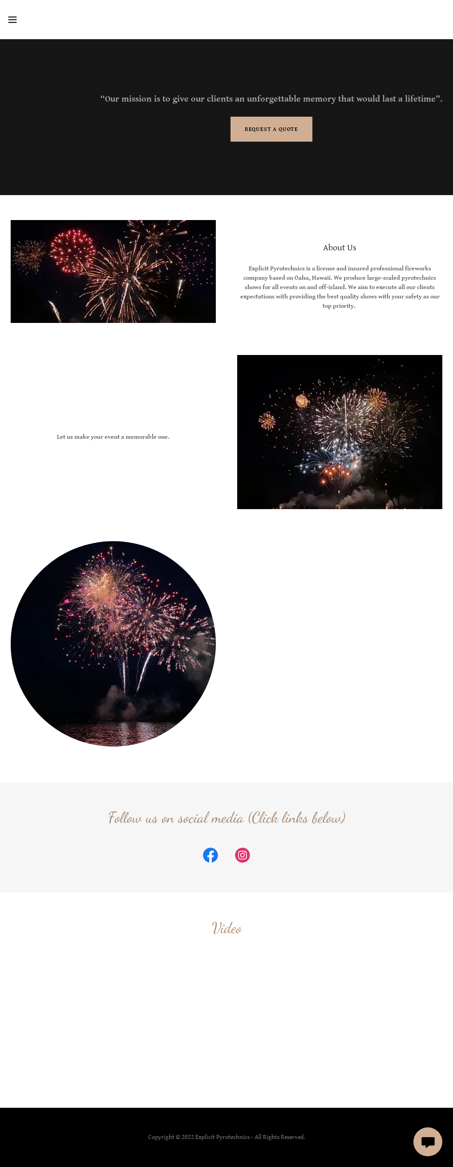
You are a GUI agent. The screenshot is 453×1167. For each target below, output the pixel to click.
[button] (37, 20)
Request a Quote (271, 129)
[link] (210, 857)
